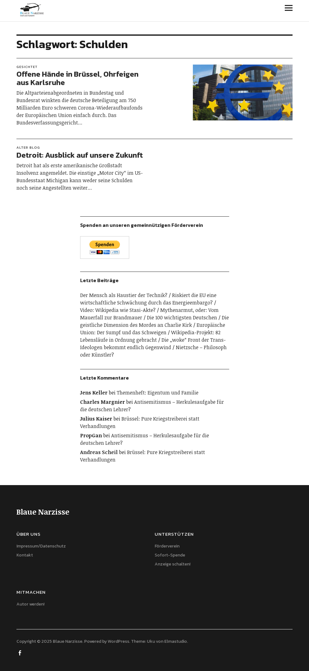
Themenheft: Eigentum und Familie (157, 392)
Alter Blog (28, 147)
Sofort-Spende (170, 555)
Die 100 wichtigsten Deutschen (182, 317)
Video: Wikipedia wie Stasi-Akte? (118, 310)
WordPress (118, 641)
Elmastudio (175, 641)
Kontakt (24, 555)
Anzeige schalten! (172, 564)
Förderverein (167, 546)
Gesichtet (27, 66)
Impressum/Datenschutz (41, 546)
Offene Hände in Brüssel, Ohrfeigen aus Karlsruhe (77, 78)
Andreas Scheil (99, 452)
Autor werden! (30, 604)
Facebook (20, 652)
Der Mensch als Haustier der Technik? (123, 295)
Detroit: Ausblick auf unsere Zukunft (79, 155)
